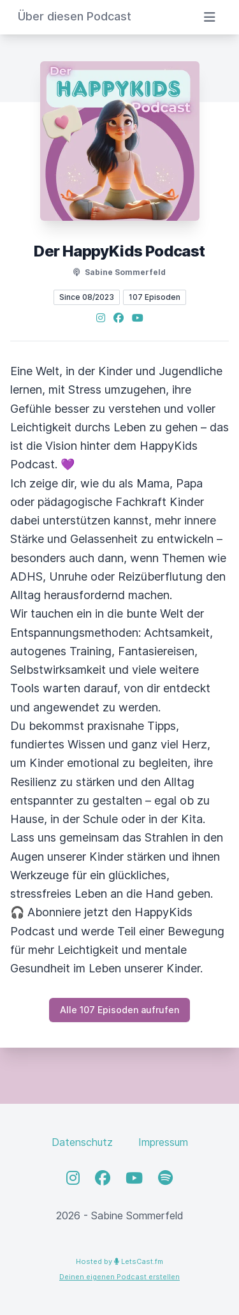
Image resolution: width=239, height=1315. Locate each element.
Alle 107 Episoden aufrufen (119, 1009)
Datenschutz (82, 1142)
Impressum (163, 1142)
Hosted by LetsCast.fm (119, 1261)
